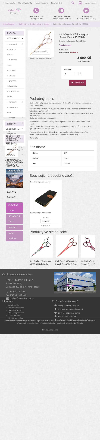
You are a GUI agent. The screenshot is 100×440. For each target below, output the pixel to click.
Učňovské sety (12, 109)
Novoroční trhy (14, 218)
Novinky (12, 227)
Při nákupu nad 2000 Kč (62, 17)
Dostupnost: (64, 52)
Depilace (11, 171)
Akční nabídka (12, 236)
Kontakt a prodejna (41, 3)
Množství (67, 69)
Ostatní (12, 70)
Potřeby (12, 102)
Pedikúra (12, 160)
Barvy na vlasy (12, 141)
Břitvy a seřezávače (12, 83)
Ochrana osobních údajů (17, 419)
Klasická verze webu (50, 436)
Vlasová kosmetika (11, 131)
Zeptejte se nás (36, 17)
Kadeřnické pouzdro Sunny (40, 182)
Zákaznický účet (56, 3)
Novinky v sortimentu (16, 406)
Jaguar (46, 24)
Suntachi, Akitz (12, 62)
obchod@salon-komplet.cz (22, 390)
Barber (12, 118)
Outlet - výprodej (12, 178)
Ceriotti (12, 123)
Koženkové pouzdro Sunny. (40, 213)
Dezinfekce (13, 187)
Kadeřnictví (23, 24)
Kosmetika (12, 149)
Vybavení (13, 44)
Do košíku (77, 82)
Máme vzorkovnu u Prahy (86, 17)
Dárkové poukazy (11, 194)
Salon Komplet (8, 24)
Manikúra (12, 165)
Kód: (61, 49)
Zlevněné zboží (13, 207)
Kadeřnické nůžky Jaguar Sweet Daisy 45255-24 (14, 349)
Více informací (65, 45)
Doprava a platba (9, 3)
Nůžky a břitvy (35, 24)
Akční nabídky (13, 403)
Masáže (11, 155)
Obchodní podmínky (25, 3)
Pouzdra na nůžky (13, 94)
